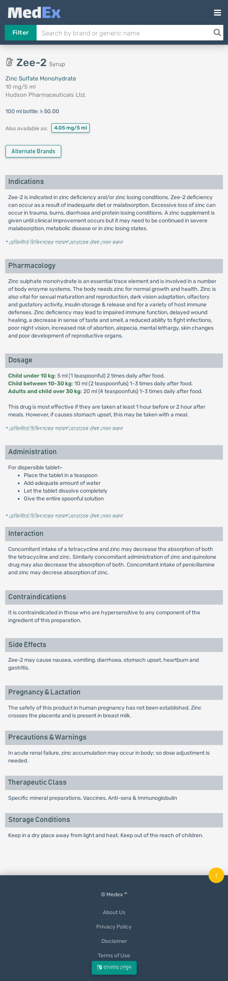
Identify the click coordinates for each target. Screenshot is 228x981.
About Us (114, 912)
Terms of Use (114, 955)
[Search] (217, 32)
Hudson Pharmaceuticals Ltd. (45, 94)
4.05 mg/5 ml (70, 128)
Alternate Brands (33, 151)
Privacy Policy (114, 926)
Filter (20, 32)
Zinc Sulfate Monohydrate (40, 78)
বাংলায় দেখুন (114, 968)
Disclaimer (114, 941)
